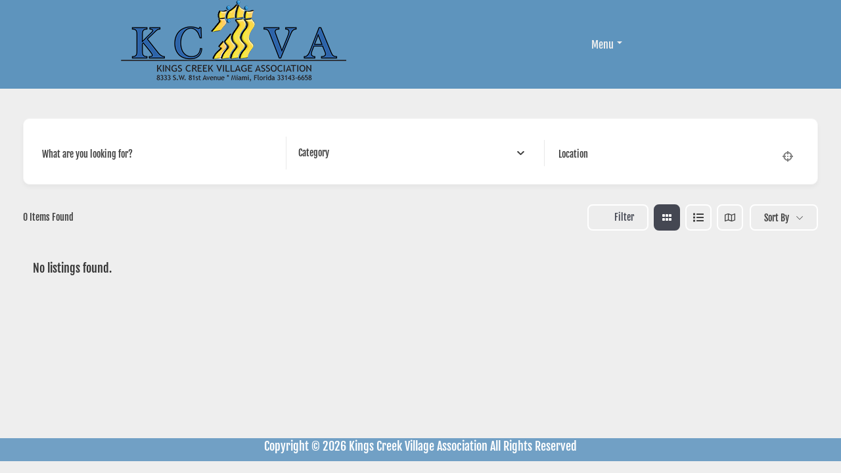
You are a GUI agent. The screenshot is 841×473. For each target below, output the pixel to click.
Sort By (776, 217)
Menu (606, 44)
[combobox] (411, 153)
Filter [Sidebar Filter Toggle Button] (618, 217)
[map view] (730, 217)
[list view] (698, 217)
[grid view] (667, 217)
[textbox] (313, 153)
